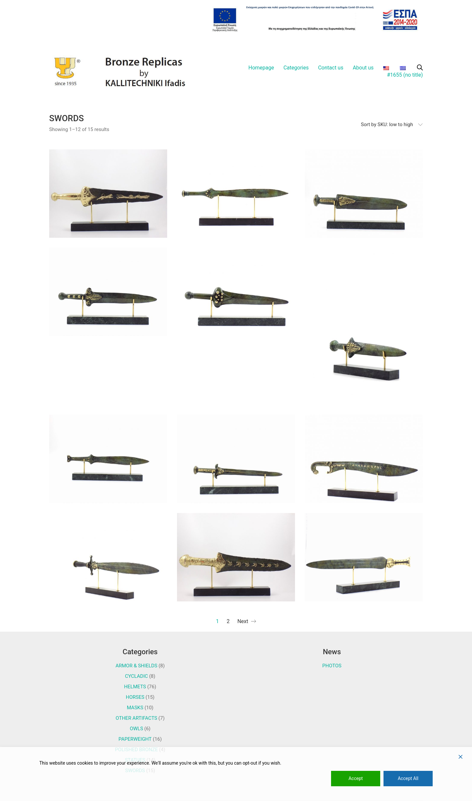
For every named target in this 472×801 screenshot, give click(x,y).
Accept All (408, 778)
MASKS (135, 708)
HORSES (135, 697)
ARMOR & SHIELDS (136, 666)
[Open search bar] (420, 67)
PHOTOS (331, 666)
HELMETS (135, 687)
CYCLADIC (136, 676)
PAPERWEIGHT (135, 739)
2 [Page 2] (227, 621)
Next (246, 621)
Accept (355, 778)
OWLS (136, 729)
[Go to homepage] (124, 71)
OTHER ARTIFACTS (136, 718)
